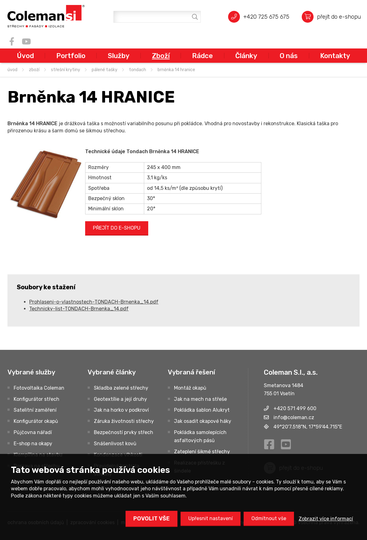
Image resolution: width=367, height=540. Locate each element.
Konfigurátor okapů (36, 421)
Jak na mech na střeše (200, 399)
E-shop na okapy (33, 443)
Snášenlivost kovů (115, 443)
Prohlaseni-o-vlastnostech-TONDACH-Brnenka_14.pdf (93, 302)
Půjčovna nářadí (33, 432)
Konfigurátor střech (36, 399)
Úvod (25, 56)
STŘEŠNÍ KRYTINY (65, 69)
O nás (289, 56)
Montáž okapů (190, 388)
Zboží (161, 56)
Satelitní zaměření (35, 410)
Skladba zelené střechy (121, 388)
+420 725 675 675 (266, 16)
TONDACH (137, 69)
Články (246, 56)
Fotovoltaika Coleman (39, 388)
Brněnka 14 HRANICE (176, 69)
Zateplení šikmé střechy (202, 452)
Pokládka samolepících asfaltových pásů (200, 436)
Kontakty (335, 56)
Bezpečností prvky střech (123, 432)
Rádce (202, 56)
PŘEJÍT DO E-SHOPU (116, 228)
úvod (12, 69)
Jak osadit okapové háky (202, 421)
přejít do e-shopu (339, 16)
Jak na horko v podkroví (121, 410)
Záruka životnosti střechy (124, 421)
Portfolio (70, 56)
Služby (119, 56)
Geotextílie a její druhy (120, 399)
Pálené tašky (104, 69)
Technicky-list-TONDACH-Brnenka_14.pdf (79, 309)
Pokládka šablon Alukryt (202, 410)
